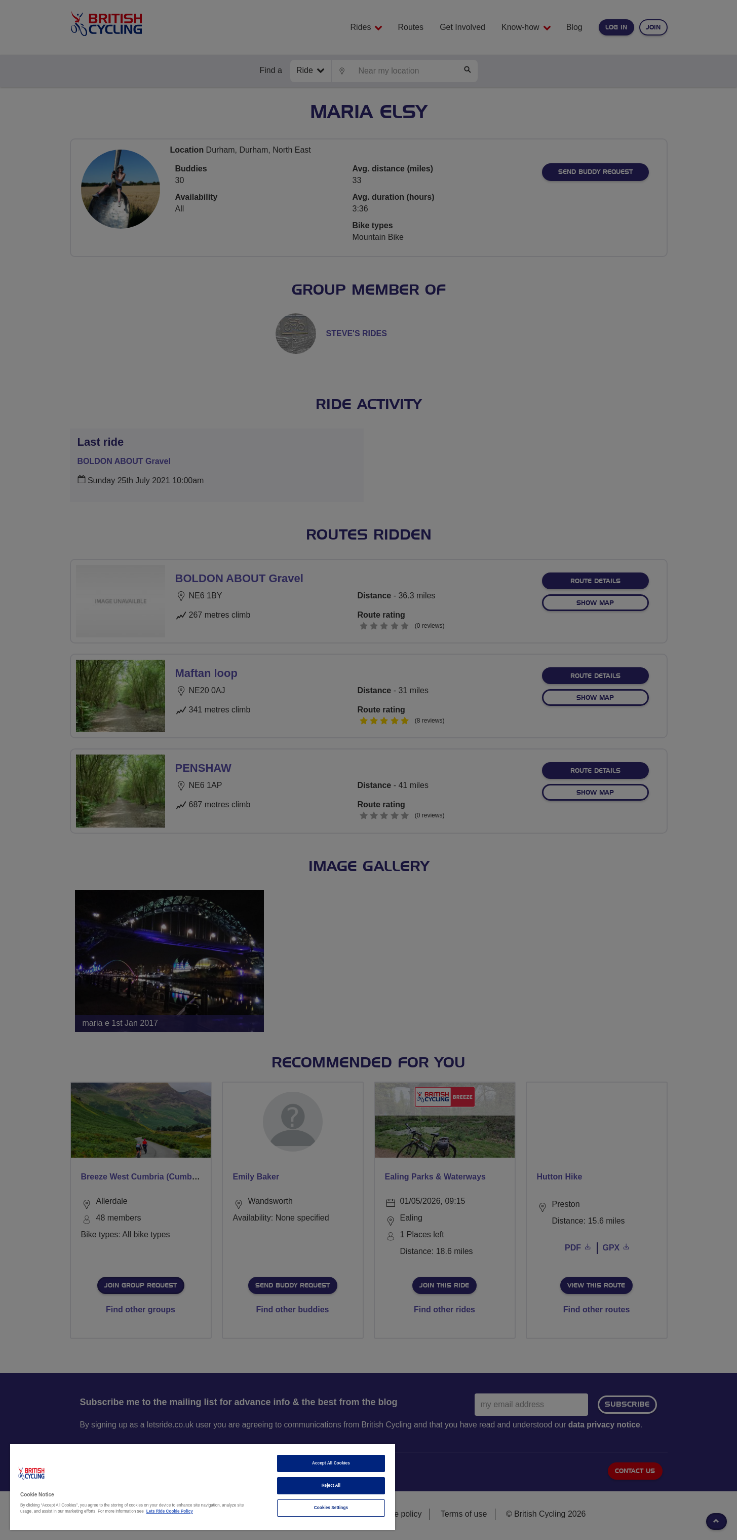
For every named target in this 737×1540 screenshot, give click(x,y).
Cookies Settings (331, 1508)
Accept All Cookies (331, 1463)
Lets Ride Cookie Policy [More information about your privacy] (169, 1511)
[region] (202, 1487)
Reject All (331, 1485)
